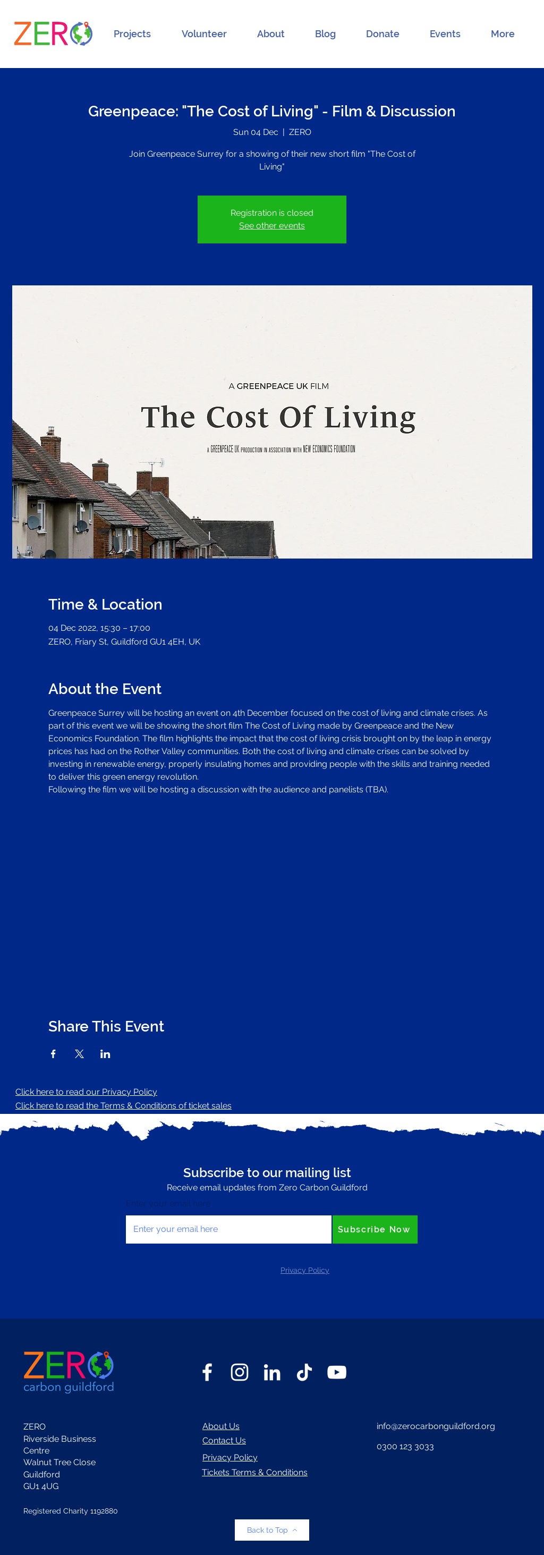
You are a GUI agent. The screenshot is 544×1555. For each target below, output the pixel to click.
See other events (272, 226)
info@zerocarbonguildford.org (436, 1426)
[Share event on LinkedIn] (105, 1054)
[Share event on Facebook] (53, 1054)
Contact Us (224, 1440)
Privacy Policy (230, 1457)
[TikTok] (304, 1372)
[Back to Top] (272, 1530)
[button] (132, 34)
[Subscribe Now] (375, 1229)
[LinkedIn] (272, 1372)
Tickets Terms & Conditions (255, 1472)
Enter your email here (168, 1203)
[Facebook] (207, 1372)
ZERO (34, 1427)
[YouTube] (336, 1372)
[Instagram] (239, 1372)
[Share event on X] (79, 1054)
